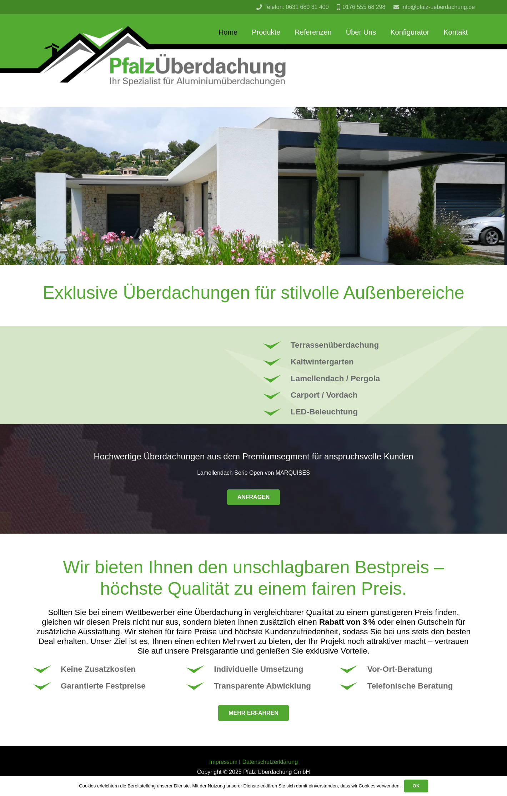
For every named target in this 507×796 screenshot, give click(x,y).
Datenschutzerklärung (270, 762)
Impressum (223, 762)
